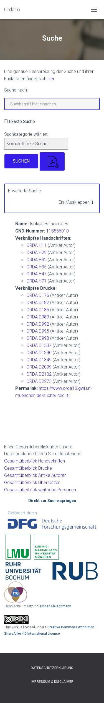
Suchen (21, 161)
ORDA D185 (37, 309)
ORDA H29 (36, 252)
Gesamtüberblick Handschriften (34, 461)
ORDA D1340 (39, 352)
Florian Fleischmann (55, 606)
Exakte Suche (22, 121)
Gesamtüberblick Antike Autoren (35, 475)
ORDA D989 (37, 317)
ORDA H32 (36, 259)
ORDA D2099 (39, 367)
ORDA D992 (37, 324)
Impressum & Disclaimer (52, 682)
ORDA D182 (37, 302)
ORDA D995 (37, 331)
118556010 (57, 231)
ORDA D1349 (39, 359)
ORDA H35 (36, 267)
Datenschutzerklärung (52, 668)
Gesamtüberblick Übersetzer (32, 482)
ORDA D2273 (39, 381)
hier (50, 78)
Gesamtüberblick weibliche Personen (40, 489)
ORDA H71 (36, 281)
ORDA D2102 (39, 374)
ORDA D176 (37, 295)
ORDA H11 (36, 245)
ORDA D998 (37, 338)
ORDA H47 (36, 273)
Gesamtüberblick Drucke (28, 468)
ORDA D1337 (39, 345)
